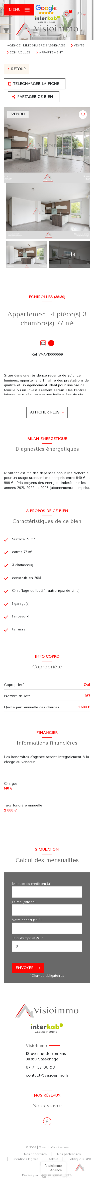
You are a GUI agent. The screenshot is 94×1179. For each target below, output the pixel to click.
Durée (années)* (24, 902)
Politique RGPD (79, 1159)
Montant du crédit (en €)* (31, 884)
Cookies (52, 1164)
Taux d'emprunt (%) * (27, 938)
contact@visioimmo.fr (47, 1075)
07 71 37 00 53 (40, 1067)
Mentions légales (25, 1159)
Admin (53, 1159)
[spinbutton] (47, 946)
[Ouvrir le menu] (19, 9)
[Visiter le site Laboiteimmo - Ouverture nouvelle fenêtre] (56, 1175)
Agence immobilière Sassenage (36, 45)
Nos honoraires (35, 1154)
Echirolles (20, 52)
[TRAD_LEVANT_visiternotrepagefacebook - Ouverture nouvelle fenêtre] (47, 1121)
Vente (79, 45)
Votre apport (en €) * (28, 920)
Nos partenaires (69, 1154)
